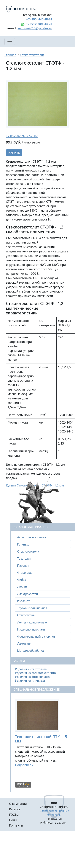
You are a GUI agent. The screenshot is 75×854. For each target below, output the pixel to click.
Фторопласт (25, 572)
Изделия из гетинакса (30, 680)
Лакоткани (24, 643)
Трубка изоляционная (32, 608)
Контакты (16, 825)
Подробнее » (24, 765)
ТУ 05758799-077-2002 (22, 136)
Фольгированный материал (36, 636)
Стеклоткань (26, 615)
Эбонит (22, 587)
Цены (13, 820)
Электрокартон (27, 594)
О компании (18, 804)
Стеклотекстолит (32, 55)
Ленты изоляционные (32, 622)
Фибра (21, 579)
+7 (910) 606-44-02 (39, 24)
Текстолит (24, 558)
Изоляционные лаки (31, 629)
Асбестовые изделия (31, 537)
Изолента (23, 601)
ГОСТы (14, 815)
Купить (14, 153)
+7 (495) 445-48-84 (39, 19)
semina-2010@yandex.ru (35, 28)
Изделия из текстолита (31, 669)
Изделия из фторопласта (32, 676)
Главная (10, 55)
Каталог (14, 809)
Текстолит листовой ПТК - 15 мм (41, 739)
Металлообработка (30, 650)
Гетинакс (23, 544)
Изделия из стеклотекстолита (35, 673)
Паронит (23, 565)
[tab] (43, 537)
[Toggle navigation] (9, 41)
